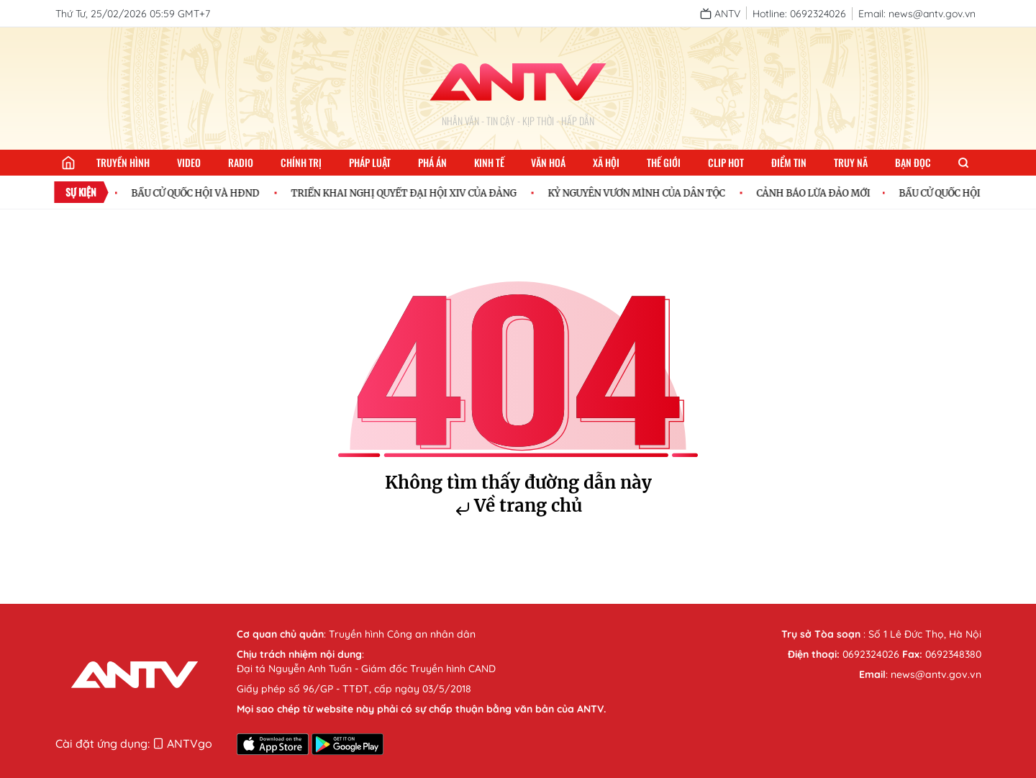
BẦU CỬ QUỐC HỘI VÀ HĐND (199, 193)
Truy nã (851, 162)
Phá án (432, 162)
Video (189, 162)
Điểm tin (788, 162)
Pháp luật (370, 162)
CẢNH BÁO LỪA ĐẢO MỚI (816, 193)
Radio (240, 162)
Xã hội (606, 162)
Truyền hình (123, 162)
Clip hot (726, 162)
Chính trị (301, 162)
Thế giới (664, 162)
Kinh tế (489, 162)
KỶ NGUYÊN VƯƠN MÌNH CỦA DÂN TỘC (639, 193)
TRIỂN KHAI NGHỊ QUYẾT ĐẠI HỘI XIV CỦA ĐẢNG (406, 193)
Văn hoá (548, 162)
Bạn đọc (913, 162)
